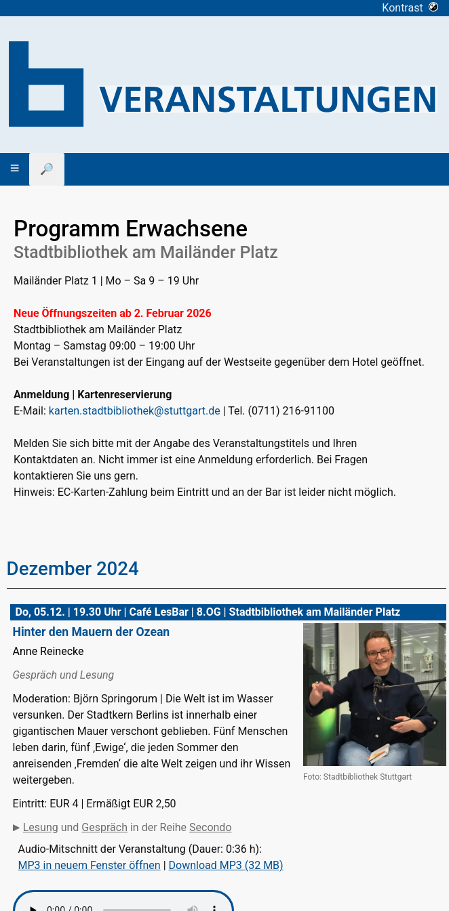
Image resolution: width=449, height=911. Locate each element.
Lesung (40, 827)
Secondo (210, 827)
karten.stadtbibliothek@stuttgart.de (134, 410)
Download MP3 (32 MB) (226, 865)
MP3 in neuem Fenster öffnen (89, 865)
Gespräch (104, 827)
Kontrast (410, 7)
